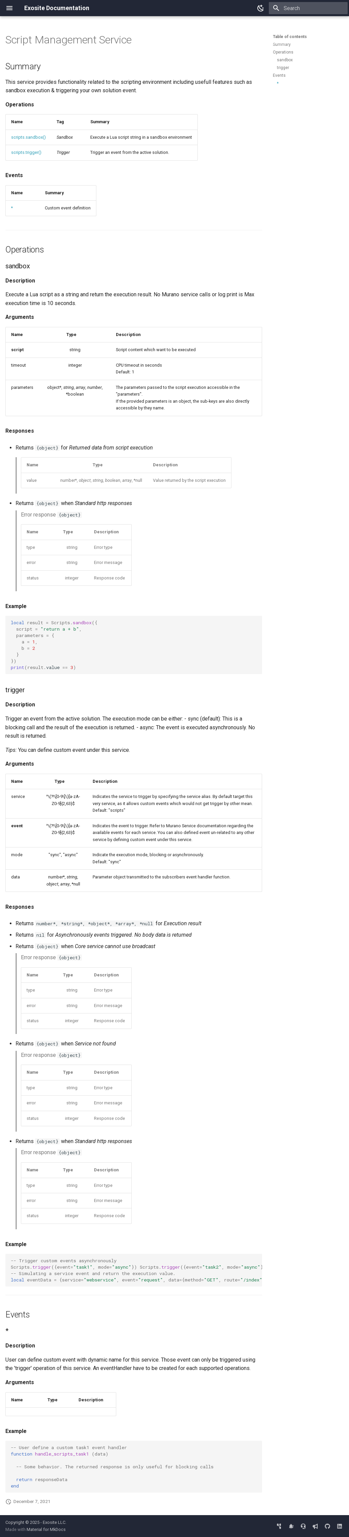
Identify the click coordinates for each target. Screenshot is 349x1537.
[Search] (308, 8)
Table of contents (290, 36)
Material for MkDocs (46, 1529)
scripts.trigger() (26, 152)
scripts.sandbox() (28, 137)
